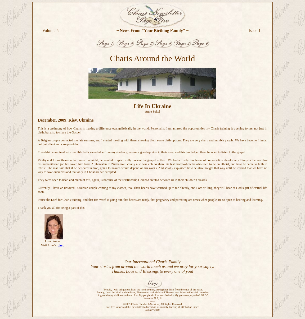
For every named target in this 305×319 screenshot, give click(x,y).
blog (60, 245)
